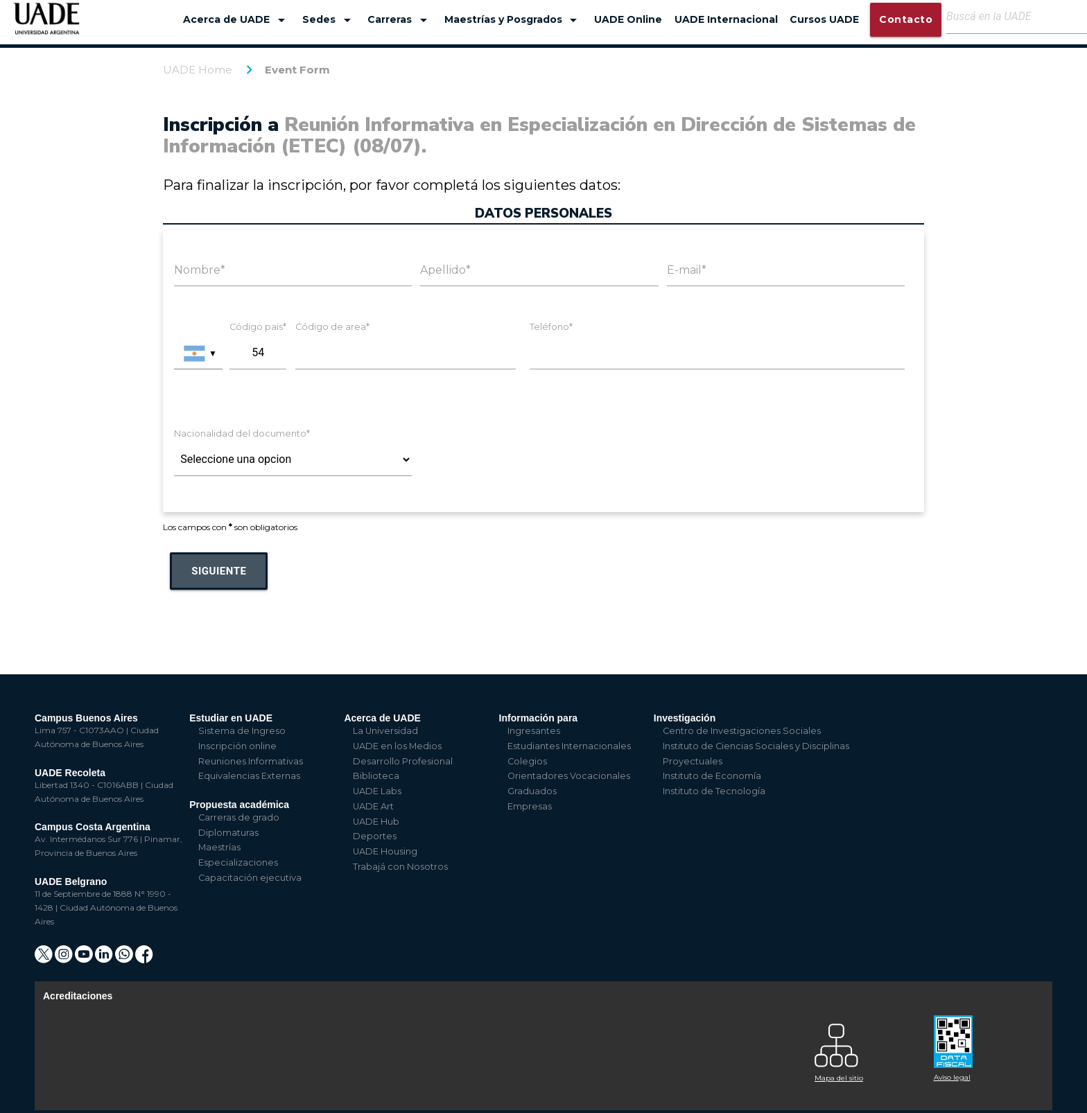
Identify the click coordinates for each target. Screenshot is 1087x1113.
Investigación (684, 718)
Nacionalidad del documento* (242, 433)
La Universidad (385, 731)
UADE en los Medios (397, 746)
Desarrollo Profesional (403, 761)
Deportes (375, 836)
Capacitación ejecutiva (250, 878)
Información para (538, 718)
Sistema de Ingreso (242, 731)
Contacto (905, 19)
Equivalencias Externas (249, 776)
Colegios (527, 761)
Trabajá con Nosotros (400, 866)
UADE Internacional (726, 19)
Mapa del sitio (839, 1078)
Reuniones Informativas (250, 761)
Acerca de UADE (236, 20)
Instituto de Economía (712, 776)
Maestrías (219, 847)
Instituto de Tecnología (714, 791)
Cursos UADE (824, 19)
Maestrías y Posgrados (513, 20)
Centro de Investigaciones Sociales (742, 731)
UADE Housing (385, 851)
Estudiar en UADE (230, 718)
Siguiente (218, 571)
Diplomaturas (228, 832)
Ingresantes (533, 731)
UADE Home (197, 69)
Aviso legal (952, 1077)
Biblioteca (376, 776)
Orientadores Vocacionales (568, 776)
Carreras (399, 20)
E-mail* (686, 270)
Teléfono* (551, 327)
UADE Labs (377, 791)
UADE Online (628, 19)
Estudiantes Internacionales (569, 746)
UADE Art (373, 806)
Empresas (529, 806)
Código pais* (257, 327)
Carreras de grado (238, 817)
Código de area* (332, 327)
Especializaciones (238, 862)
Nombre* (199, 270)
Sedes (329, 20)
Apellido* (445, 270)
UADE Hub (376, 821)
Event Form (297, 69)
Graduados (532, 791)
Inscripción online (237, 746)
